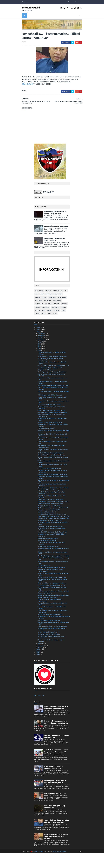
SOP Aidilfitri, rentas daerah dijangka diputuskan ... (54, 500)
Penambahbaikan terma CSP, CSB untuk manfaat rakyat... (53, 437)
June (39, 345)
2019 (38, 651)
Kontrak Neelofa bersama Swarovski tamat (51, 454)
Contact (85, 2)
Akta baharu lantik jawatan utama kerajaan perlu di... (53, 377)
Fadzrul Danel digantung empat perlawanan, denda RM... (54, 400)
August (40, 340)
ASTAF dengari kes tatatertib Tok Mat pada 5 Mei (53, 364)
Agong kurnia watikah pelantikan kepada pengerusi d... (50, 569)
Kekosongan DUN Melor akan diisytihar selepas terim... (53, 424)
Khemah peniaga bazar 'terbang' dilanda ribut (52, 370)
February (41, 644)
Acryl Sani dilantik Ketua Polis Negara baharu (52, 513)
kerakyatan (52, 296)
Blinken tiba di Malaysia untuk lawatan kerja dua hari (55, 211)
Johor (44, 296)
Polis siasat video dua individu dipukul (49, 504)
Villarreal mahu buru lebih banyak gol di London (52, 473)
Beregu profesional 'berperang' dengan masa (52, 576)
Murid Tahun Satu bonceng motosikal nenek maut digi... (53, 573)
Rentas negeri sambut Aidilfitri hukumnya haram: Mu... (53, 456)
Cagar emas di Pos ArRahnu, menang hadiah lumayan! (51, 527)
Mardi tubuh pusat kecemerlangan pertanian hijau (53, 515)
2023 (38, 326)
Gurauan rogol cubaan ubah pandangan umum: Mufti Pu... (52, 470)
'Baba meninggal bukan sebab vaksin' (49, 403)
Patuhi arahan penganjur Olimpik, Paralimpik (51, 566)
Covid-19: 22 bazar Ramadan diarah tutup (51, 452)
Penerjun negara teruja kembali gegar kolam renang (51, 542)
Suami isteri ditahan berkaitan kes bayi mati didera (53, 384)
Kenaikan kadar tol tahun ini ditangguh (50, 519)
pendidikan (45, 306)
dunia (42, 292)
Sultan (37, 312)
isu (61, 292)
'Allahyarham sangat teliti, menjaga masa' (50, 502)
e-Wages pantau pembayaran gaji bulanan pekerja (53, 590)
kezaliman (38, 299)
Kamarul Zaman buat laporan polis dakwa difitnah (53, 486)
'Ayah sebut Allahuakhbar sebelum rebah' (51, 498)
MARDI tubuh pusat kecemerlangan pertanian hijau (52, 586)
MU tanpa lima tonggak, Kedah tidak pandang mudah (52, 627)
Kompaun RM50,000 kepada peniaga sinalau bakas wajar (53, 429)
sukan (63, 309)
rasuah (49, 309)
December (41, 332)
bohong (48, 289)
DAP (66, 289)
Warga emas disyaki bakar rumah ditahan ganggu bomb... (53, 476)
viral (49, 312)
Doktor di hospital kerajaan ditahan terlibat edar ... (53, 594)
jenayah (37, 296)
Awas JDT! (41, 535)
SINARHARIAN (34, 83)
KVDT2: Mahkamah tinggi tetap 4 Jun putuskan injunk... (53, 387)
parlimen (64, 302)
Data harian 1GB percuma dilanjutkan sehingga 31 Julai (53, 522)
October (41, 336)
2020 (38, 648)
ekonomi (49, 292)
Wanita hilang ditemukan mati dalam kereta (51, 409)
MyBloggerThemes (52, 850)
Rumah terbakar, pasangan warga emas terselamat (53, 554)
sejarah (56, 309)
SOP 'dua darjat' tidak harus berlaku (49, 619)
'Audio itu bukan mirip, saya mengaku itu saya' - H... (53, 506)
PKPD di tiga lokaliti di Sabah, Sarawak (50, 394)
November (41, 334)
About (78, 2)
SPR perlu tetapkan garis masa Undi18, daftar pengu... (52, 606)
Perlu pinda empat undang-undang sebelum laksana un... (51, 406)
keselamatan (62, 296)
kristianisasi (57, 299)
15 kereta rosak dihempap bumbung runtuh (51, 584)
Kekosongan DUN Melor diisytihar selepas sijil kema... (52, 433)
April (39, 349)
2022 (38, 328)
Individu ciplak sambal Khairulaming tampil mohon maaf (53, 547)
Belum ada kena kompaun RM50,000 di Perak (52, 533)
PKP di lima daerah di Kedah (46, 427)
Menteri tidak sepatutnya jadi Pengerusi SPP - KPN (52, 396)
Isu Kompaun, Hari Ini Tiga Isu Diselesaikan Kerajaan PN (55, 780)
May (39, 347)
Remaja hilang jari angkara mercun (48, 545)
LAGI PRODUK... (39, 694)
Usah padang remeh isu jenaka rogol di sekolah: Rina (52, 602)
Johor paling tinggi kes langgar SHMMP (50, 613)
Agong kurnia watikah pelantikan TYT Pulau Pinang (52, 495)
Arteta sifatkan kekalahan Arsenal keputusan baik (53, 517)
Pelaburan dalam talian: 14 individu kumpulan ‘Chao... (52, 352)
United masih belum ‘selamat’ (47, 510)
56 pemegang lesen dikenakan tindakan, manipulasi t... (50, 357)
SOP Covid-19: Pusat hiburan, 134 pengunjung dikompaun (52, 610)
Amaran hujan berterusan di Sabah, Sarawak (54, 238)
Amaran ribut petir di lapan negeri (56, 225)
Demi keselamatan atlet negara (47, 596)
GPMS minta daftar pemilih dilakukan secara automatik (51, 635)
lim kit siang (39, 302)
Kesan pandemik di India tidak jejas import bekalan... (51, 639)
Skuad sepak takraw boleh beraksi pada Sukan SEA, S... (52, 579)
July (39, 342)
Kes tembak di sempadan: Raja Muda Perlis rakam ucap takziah (56, 721)
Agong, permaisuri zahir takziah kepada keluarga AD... (53, 448)
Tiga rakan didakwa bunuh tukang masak (50, 488)
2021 (38, 330)
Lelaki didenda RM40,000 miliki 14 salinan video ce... (52, 441)
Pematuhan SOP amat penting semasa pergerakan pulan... (54, 616)
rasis (43, 309)
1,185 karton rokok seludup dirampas (49, 467)
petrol (63, 306)
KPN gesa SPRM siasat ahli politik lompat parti (52, 355)
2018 (38, 653)
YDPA (54, 312)
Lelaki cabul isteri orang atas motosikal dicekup (52, 625)
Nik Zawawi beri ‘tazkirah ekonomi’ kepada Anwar (53, 766)
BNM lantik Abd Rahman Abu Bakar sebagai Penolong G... (51, 414)
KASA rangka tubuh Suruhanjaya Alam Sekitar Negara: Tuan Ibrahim (56, 835)
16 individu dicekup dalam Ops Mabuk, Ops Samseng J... (51, 491)
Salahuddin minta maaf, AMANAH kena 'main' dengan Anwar (56, 706)
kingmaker (47, 299)
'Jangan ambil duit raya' (45, 592)
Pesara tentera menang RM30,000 (49, 508)
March (40, 642)
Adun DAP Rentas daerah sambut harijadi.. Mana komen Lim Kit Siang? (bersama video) (56, 750)
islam (56, 292)
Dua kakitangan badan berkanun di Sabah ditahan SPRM (53, 622)
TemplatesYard (31, 850)
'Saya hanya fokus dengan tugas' (48, 537)
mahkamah (48, 302)
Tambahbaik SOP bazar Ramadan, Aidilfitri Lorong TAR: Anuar (56, 820)
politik (37, 309)
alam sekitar (39, 289)
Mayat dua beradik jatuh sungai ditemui (50, 525)
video (44, 312)
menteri (56, 302)
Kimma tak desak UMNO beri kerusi (49, 633)
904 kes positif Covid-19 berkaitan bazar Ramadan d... (53, 391)
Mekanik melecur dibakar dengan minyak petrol (52, 411)
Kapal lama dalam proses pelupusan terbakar (52, 582)
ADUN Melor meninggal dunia (47, 539)
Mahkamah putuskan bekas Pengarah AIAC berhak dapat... (51, 445)
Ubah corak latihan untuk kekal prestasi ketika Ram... (52, 381)
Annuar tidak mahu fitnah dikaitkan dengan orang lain (53, 557)
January (40, 646)
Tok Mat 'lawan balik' (44, 564)
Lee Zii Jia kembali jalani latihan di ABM (50, 366)
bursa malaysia (58, 289)
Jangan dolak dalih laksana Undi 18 (48, 631)
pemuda (37, 306)
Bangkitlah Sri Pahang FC (46, 368)
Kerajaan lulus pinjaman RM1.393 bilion (50, 421)
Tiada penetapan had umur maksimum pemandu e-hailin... (53, 460)
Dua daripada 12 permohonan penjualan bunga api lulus (53, 480)
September (42, 338)
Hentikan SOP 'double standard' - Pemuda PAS (52, 530)
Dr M (36, 292)
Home (71, 2)
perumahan (55, 306)
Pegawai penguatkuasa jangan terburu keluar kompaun (52, 483)
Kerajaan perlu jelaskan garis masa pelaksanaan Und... (52, 551)
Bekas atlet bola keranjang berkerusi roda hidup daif (53, 561)
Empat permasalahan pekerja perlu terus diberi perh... (52, 464)
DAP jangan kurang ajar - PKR (55, 792)
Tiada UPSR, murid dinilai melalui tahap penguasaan (50, 599)
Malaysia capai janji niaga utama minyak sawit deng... (52, 361)
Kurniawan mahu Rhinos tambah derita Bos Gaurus (51, 373)
